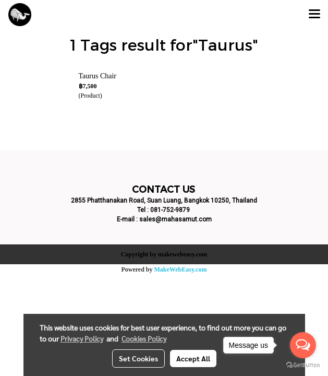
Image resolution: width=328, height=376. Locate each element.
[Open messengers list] (303, 345)
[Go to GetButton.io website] (303, 365)
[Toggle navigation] (314, 14)
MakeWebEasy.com (180, 269)
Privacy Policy (81, 338)
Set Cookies (138, 358)
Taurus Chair (98, 76)
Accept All (193, 358)
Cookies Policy (144, 338)
